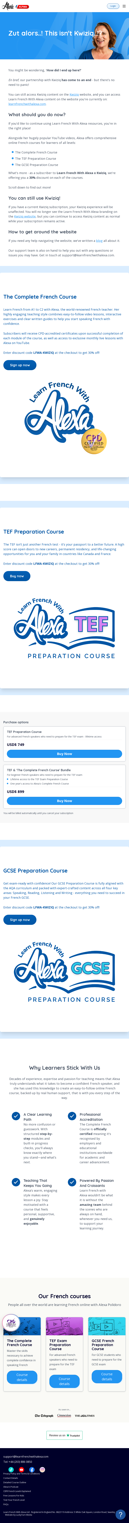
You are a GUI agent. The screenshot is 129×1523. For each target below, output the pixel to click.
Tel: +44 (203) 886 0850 (17, 1462)
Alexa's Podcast (10, 1486)
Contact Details (10, 1478)
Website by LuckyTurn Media (18, 1514)
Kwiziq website (25, 216)
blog (99, 241)
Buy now (17, 576)
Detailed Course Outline (14, 1482)
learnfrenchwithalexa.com (27, 104)
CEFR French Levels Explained (17, 1491)
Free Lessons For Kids (13, 1495)
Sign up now (20, 365)
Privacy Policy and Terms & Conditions (21, 1473)
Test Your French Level (14, 1500)
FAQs (5, 1504)
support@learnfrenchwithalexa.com (25, 1456)
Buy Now (64, 753)
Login (113, 6)
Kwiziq (74, 94)
